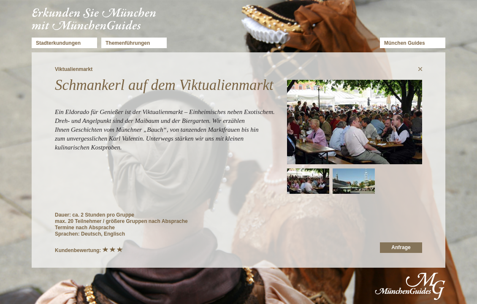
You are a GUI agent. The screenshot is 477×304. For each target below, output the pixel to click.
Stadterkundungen (58, 43)
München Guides (404, 43)
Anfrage (400, 247)
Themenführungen (128, 43)
